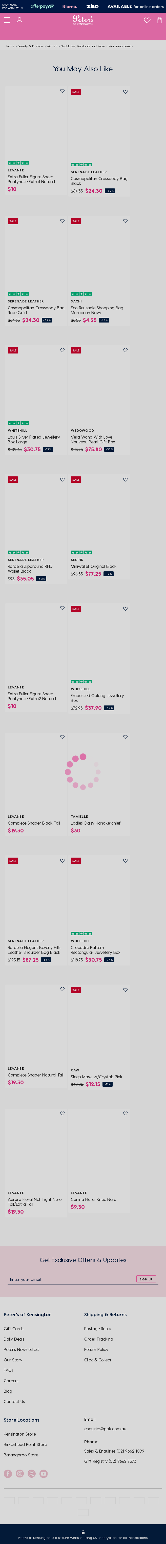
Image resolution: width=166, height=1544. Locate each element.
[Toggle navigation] (7, 19)
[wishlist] (147, 19)
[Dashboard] (20, 19)
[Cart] (159, 19)
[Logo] (83, 20)
